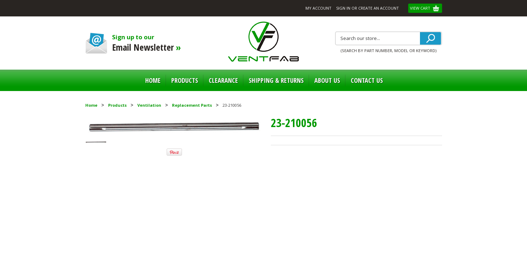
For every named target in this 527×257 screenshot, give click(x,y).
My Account (318, 8)
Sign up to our (152, 43)
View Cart (420, 8)
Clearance (223, 80)
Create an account (378, 8)
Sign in (343, 8)
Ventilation (149, 105)
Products (184, 80)
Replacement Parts (192, 105)
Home (153, 80)
